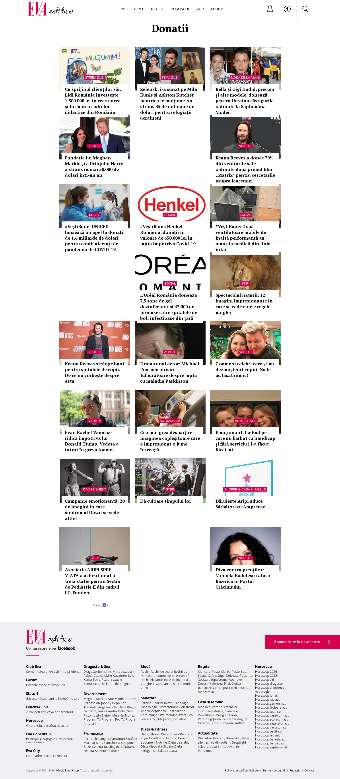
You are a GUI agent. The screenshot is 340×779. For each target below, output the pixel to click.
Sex (130, 675)
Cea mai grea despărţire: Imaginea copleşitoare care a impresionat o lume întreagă (170, 441)
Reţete (204, 666)
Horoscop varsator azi (271, 727)
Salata (202, 675)
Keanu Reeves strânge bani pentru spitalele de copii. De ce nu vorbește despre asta (94, 372)
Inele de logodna (176, 680)
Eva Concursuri (39, 734)
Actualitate (170, 420)
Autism (240, 723)
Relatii (88, 675)
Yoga (144, 738)
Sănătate (149, 698)
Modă (146, 666)
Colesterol (186, 707)
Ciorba (226, 671)
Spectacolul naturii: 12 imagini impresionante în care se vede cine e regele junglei (244, 303)
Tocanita (246, 675)
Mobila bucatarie (210, 707)
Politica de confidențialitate (241, 770)
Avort (182, 715)
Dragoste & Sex (97, 666)
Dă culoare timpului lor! (166, 501)
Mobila (218, 711)
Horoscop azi (264, 679)
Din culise (205, 738)
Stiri (245, 283)
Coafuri (131, 738)
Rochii (94, 738)
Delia (121, 711)
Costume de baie (166, 676)
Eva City (33, 750)
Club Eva (33, 666)
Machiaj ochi (113, 746)
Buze (87, 746)
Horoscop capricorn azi (271, 715)
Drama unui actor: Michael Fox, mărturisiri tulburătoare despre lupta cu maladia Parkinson (169, 372)
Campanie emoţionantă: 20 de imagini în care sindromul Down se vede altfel (95, 509)
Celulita (97, 746)
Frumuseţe (93, 733)
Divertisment (94, 489)
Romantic (105, 671)
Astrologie (262, 691)
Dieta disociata (151, 746)
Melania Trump (123, 715)
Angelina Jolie (107, 707)
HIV (152, 719)
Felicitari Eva (37, 707)
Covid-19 (232, 746)
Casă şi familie (210, 702)
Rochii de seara (162, 671)
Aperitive (235, 679)
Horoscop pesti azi (268, 731)
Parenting (205, 719)
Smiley (102, 711)
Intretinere (157, 738)
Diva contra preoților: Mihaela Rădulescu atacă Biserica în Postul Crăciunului (243, 578)
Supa (221, 675)
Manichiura (111, 742)
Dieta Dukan (170, 734)
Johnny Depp (110, 703)
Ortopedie (164, 719)
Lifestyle (135, 9)
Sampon (127, 742)
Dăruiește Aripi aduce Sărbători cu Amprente (240, 504)
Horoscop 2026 (266, 671)
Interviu (218, 738)
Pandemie (205, 750)
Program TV (92, 719)
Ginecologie (149, 707)
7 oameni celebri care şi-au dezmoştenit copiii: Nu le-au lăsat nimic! (245, 369)
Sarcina (146, 703)
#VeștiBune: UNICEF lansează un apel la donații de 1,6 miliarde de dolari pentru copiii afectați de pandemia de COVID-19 (95, 237)
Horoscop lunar (266, 695)
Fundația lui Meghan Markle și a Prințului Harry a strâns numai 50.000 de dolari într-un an (94, 166)
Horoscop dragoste (269, 683)
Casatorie (120, 675)
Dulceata (232, 675)
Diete (144, 734)
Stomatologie (168, 707)
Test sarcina (176, 711)
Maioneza (216, 683)
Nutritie (161, 742)
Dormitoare (206, 715)
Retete (157, 9)
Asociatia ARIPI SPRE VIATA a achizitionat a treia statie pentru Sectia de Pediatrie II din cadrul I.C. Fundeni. (92, 581)
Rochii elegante (152, 680)
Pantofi (184, 676)
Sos (243, 671)
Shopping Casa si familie (245, 489)
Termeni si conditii (274, 770)
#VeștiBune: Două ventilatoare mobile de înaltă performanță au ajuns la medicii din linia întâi (243, 237)
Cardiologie (149, 715)
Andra (112, 711)
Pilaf (227, 683)
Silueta (168, 746)
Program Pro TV (113, 719)
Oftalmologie (167, 715)
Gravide (203, 723)
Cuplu (98, 675)
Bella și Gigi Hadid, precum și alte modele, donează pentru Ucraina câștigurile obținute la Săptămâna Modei (245, 100)
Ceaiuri (158, 703)
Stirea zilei (94, 77)
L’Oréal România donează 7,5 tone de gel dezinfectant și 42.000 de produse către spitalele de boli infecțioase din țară (168, 306)
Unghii (104, 738)
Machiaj (89, 742)
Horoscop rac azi (267, 699)
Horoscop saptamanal (271, 747)
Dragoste (90, 671)
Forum (217, 9)
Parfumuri (117, 738)
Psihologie (180, 703)
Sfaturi (32, 693)
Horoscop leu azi (267, 735)
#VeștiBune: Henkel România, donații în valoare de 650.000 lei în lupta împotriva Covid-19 (168, 235)
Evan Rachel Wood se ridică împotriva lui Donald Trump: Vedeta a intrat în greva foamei (92, 441)
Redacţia (295, 770)
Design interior (226, 715)
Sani (99, 742)
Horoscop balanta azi (270, 739)
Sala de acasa (167, 750)
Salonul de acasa (107, 751)
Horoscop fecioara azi (270, 707)
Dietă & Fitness (154, 729)
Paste (216, 671)
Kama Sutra (92, 679)
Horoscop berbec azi (270, 743)
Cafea (212, 675)
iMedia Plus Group (67, 770)
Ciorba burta (238, 688)
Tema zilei (170, 77)
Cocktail (203, 679)
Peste (236, 671)
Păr (86, 738)
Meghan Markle (95, 699)
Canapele (231, 711)
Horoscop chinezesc (269, 687)
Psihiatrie (179, 719)
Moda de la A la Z (245, 77)
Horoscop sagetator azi (271, 723)
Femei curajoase (222, 723)
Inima (168, 703)
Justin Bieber (102, 715)
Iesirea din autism (217, 742)
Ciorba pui (220, 688)
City (200, 9)
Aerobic (171, 738)
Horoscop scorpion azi (271, 719)
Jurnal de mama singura (230, 719)
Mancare (204, 671)
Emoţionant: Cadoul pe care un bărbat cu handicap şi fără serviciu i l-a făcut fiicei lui (245, 441)
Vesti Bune (217, 746)
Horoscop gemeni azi (270, 703)
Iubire (107, 675)
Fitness (155, 734)
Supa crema (218, 679)
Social (94, 215)
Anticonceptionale (154, 711)
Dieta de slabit (178, 742)
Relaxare (186, 734)
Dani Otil (90, 711)
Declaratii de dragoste (116, 684)
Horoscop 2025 (266, 675)
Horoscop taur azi (268, 711)
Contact (309, 770)
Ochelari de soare (168, 684)
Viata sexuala (122, 671)
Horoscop (180, 9)
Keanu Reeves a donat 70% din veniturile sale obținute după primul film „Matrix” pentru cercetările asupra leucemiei (245, 169)
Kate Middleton (118, 699)
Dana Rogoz (127, 707)
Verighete (148, 684)
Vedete (94, 146)
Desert (203, 683)
